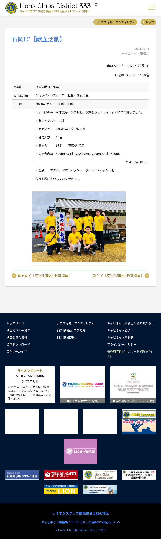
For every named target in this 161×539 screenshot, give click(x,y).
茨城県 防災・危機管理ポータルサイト (61, 475)
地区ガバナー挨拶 (18, 330)
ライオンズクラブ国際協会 (100, 475)
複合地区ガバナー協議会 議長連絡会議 (139, 475)
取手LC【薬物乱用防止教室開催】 (118, 275)
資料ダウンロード (18, 344)
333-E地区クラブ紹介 (71, 330)
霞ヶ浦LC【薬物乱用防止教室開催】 (44, 275)
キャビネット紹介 (119, 330)
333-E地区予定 (67, 337)
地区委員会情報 (16, 337)
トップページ (15, 323)
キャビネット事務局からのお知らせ (130, 323)
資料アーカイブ (16, 351)
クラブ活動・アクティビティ (116, 22)
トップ (149, 22)
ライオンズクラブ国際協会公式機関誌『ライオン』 (61, 489)
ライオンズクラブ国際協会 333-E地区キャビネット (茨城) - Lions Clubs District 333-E (52, 8)
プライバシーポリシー (121, 344)
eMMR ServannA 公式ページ (139, 421)
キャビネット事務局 (120, 337)
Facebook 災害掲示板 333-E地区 (22, 475)
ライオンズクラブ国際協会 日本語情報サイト (100, 489)
